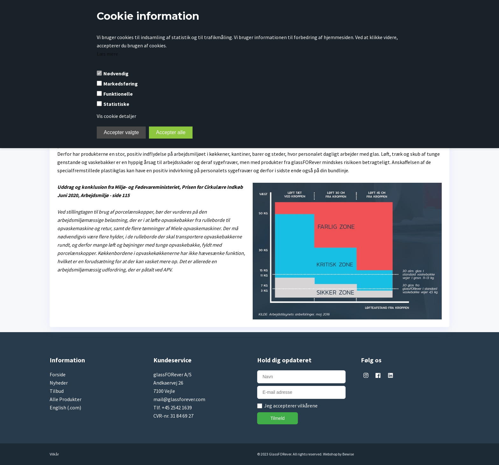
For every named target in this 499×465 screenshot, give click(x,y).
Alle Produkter (65, 399)
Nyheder (59, 383)
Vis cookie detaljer (116, 116)
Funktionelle (118, 94)
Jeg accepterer (291, 405)
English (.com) (65, 407)
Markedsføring (120, 83)
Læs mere (107, 54)
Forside (58, 374)
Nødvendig (116, 73)
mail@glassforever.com (179, 399)
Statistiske (116, 104)
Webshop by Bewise (338, 454)
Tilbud (57, 391)
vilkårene (308, 405)
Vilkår (54, 454)
